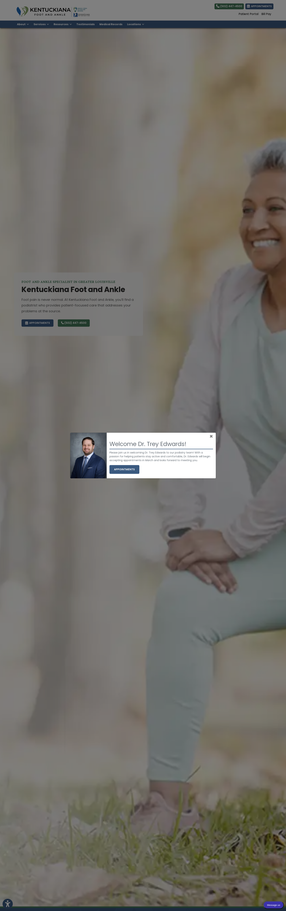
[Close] (211, 436)
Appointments (126, 469)
